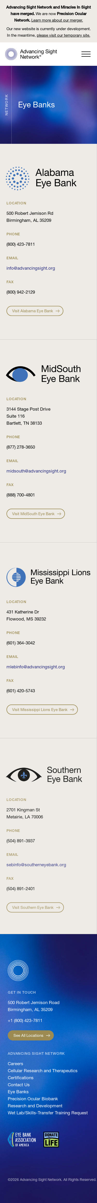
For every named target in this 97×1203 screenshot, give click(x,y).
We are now (48, 14)
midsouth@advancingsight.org (36, 471)
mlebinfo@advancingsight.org (35, 666)
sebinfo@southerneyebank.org (36, 864)
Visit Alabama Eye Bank (32, 315)
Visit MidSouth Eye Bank (33, 520)
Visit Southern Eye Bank (33, 913)
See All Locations (28, 1035)
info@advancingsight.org (30, 268)
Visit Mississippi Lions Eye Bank (40, 716)
